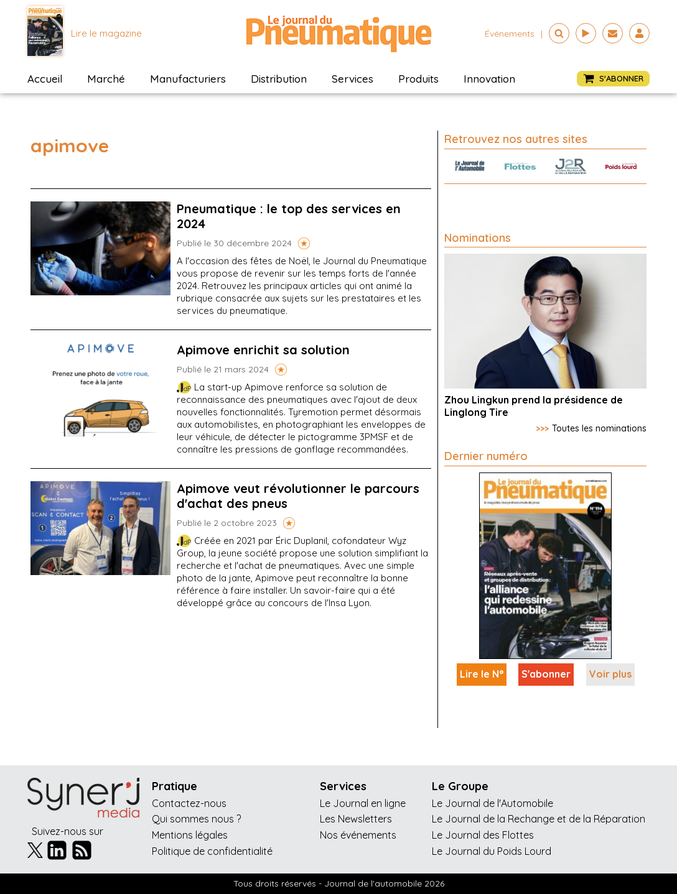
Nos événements (358, 835)
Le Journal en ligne (363, 803)
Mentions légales (190, 835)
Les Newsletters (356, 819)
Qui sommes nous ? (196, 819)
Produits (418, 78)
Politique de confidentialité (212, 851)
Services (352, 78)
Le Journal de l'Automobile (492, 803)
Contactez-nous (189, 803)
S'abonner (546, 674)
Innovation (489, 78)
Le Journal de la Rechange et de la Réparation (538, 819)
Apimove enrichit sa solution (263, 349)
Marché (106, 78)
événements (510, 33)
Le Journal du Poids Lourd (491, 851)
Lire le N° (481, 674)
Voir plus (610, 674)
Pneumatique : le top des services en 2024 (289, 216)
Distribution (279, 78)
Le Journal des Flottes (483, 835)
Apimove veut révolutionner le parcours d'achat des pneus (298, 496)
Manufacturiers (188, 78)
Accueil (44, 78)
